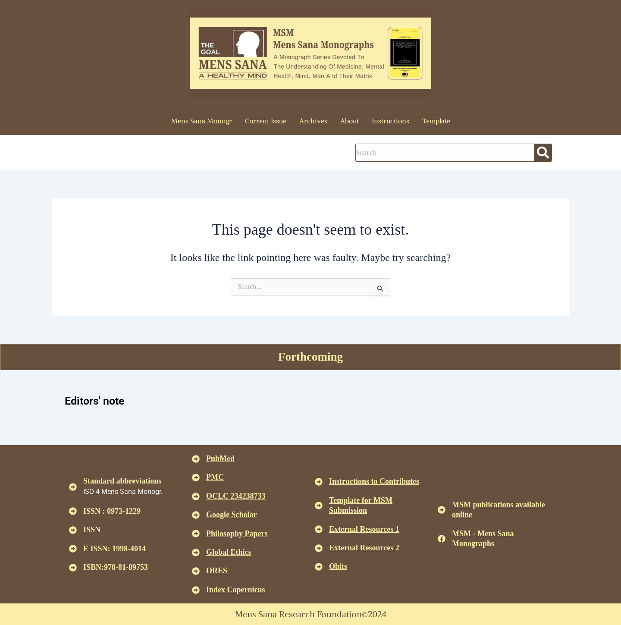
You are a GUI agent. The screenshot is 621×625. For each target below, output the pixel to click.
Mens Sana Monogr (201, 120)
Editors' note (101, 400)
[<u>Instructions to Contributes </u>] (319, 482)
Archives (313, 120)
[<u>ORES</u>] (196, 571)
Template (436, 120)
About (349, 120)
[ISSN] (73, 530)
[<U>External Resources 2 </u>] (319, 548)
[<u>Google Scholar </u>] (196, 515)
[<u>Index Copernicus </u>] (196, 590)
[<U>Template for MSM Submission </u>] (319, 505)
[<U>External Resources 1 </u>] (319, 529)
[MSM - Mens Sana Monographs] (441, 539)
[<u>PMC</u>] (196, 477)
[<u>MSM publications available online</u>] (441, 510)
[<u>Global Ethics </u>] (196, 552)
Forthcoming (310, 356)
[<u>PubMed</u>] (196, 459)
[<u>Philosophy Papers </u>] (196, 533)
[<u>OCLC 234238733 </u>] (196, 496)
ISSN (91, 529)
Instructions (390, 120)
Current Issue (265, 120)
